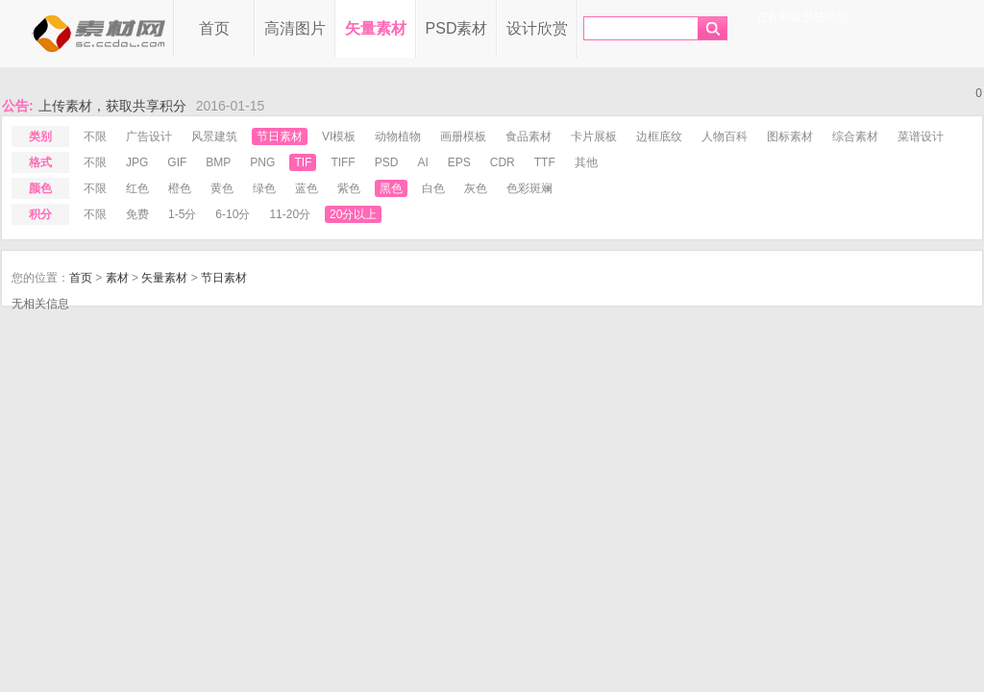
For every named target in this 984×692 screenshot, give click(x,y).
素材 (117, 277)
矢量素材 (375, 28)
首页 (214, 28)
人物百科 (724, 136)
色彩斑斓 (529, 188)
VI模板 (339, 136)
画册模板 (463, 136)
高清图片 (295, 28)
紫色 (348, 188)
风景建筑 (214, 136)
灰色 (475, 188)
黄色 (222, 188)
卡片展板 (594, 136)
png (262, 162)
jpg (137, 162)
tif (302, 162)
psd (387, 162)
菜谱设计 (921, 136)
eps (459, 162)
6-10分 (232, 214)
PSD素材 (457, 28)
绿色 (264, 188)
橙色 (179, 188)
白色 (433, 188)
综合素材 (855, 136)
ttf (544, 162)
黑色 (391, 188)
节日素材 (280, 136)
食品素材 (528, 136)
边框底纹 (659, 136)
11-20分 (289, 214)
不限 (95, 136)
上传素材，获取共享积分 (112, 105)
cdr (502, 162)
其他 (586, 162)
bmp (218, 162)
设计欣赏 (537, 28)
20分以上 (353, 214)
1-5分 (182, 214)
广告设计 (149, 136)
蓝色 (306, 188)
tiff (343, 162)
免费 (137, 214)
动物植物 (398, 136)
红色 (137, 188)
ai (422, 162)
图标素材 (790, 136)
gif (176, 162)
